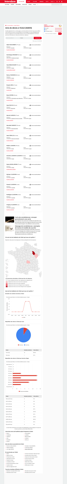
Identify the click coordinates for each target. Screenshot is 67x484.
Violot (30, 47)
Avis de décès (10, 25)
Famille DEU (9, 90)
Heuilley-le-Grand (15, 58)
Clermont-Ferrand (15, 138)
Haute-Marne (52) (28, 449)
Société (12, 4)
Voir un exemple (58, 28)
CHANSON (8, 435)
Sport (28, 1)
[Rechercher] (56, 4)
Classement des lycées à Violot (31, 456)
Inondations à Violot (10, 461)
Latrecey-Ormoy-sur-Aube (17, 118)
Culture (35, 1)
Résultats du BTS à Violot (30, 472)
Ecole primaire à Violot (29, 458)
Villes (34, 4)
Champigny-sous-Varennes (17, 98)
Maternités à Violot (29, 461)
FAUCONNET (27, 433)
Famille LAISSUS (9, 120)
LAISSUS (26, 438)
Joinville (12, 47)
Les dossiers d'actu (48, 31)
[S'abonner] (53, 33)
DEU (7, 438)
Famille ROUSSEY (10, 60)
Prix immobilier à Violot (29, 463)
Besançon (13, 88)
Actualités (21, 1)
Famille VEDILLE (9, 140)
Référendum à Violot (29, 465)
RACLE (7, 433)
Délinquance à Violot (10, 458)
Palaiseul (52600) (9, 447)
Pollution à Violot (9, 460)
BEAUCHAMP (28, 436)
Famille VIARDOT (10, 130)
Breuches (13, 108)
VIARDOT (8, 436)
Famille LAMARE (9, 150)
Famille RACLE (9, 110)
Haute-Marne (16, 25)
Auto (47, 1)
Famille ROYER (9, 100)
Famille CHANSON (10, 80)
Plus (52, 1)
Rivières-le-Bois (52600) (11, 446)
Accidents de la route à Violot (31, 455)
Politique (7, 4)
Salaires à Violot (9, 455)
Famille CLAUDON (10, 179)
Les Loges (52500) (10, 449)
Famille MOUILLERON (11, 169)
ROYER (7, 441)
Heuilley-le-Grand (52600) (30, 446)
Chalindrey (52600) (29, 447)
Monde (30, 4)
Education (24, 4)
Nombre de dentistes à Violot (12, 463)
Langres (13, 177)
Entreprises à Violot (10, 456)
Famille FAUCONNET (10, 49)
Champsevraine (14, 128)
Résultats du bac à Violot (11, 472)
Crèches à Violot (28, 460)
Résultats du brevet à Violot (30, 470)
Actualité (46, 28)
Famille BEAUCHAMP (10, 70)
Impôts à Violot (9, 465)
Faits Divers (18, 4)
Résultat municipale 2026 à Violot (13, 470)
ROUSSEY (8, 439)
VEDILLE (27, 439)
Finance (41, 1)
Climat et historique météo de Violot (32, 453)
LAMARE (27, 435)
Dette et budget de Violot (11, 466)
